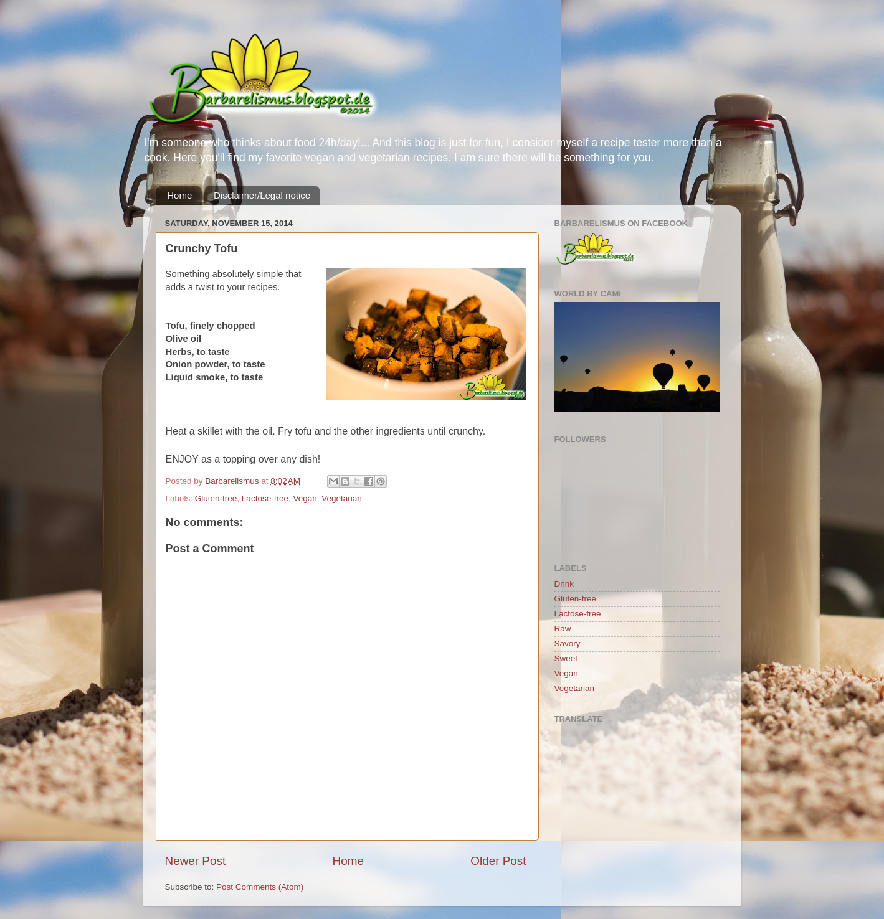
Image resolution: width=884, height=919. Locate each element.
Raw (562, 628)
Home (179, 195)
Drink (564, 583)
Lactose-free (265, 498)
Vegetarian (341, 498)
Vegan (304, 498)
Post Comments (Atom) (259, 887)
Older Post (498, 860)
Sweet (566, 658)
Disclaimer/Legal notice (262, 195)
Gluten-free (216, 498)
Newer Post (195, 860)
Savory (567, 643)
